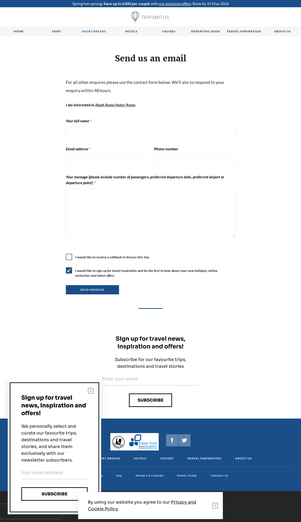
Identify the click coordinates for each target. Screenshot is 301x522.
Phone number (166, 148)
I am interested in (100, 104)
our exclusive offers (175, 3)
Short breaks (94, 31)
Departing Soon (205, 31)
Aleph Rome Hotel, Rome (115, 104)
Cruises (168, 31)
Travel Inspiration (244, 31)
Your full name (78, 120)
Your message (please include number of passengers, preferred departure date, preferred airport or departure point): (145, 179)
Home (19, 31)
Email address (78, 148)
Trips (56, 31)
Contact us (219, 475)
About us (282, 31)
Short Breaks (108, 458)
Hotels (131, 31)
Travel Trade (187, 475)
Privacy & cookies (150, 475)
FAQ (119, 475)
